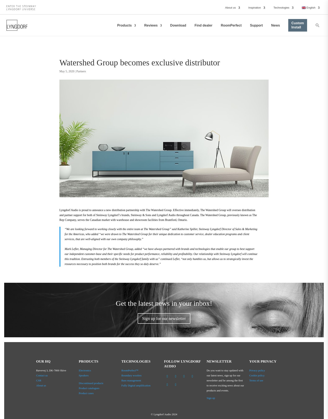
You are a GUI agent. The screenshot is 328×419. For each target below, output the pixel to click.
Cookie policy (256, 375)
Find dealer (203, 25)
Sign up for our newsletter (164, 318)
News (275, 25)
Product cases (86, 393)
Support (256, 25)
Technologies (281, 7)
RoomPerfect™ (129, 370)
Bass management (131, 380)
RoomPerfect (231, 25)
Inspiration (254, 7)
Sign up (211, 398)
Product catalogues (89, 388)
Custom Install (297, 25)
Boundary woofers (131, 375)
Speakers (84, 375)
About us (230, 7)
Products (124, 25)
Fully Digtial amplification (135, 385)
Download (178, 25)
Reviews (151, 25)
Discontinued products (91, 383)
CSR (38, 380)
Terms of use (256, 380)
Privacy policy (257, 370)
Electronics (85, 370)
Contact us (42, 375)
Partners (81, 71)
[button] (317, 25)
